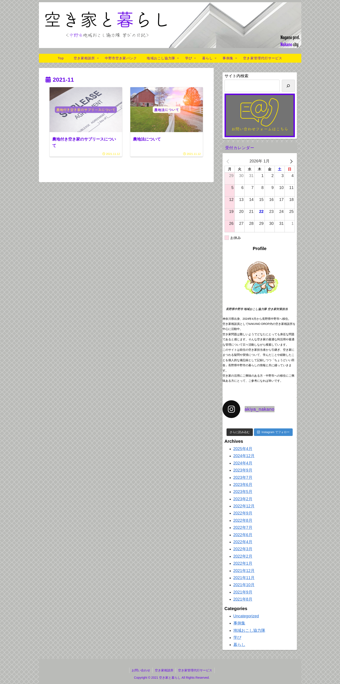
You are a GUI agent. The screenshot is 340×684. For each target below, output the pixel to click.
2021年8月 (242, 599)
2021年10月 (244, 585)
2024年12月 (244, 456)
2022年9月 (242, 513)
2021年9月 (242, 592)
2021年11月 (244, 578)
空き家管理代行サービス (195, 670)
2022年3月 (242, 549)
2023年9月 (242, 470)
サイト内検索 (236, 76)
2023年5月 (242, 491)
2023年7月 (242, 477)
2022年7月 (242, 527)
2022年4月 (242, 542)
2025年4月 (242, 449)
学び (237, 637)
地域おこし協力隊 (249, 630)
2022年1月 (242, 563)
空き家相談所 (164, 670)
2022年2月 (242, 556)
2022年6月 (242, 535)
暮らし (239, 644)
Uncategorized (246, 616)
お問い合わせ (141, 670)
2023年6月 (242, 484)
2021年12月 (244, 570)
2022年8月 (242, 520)
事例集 (239, 623)
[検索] (288, 86)
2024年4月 (242, 463)
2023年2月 (242, 499)
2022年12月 (244, 506)
